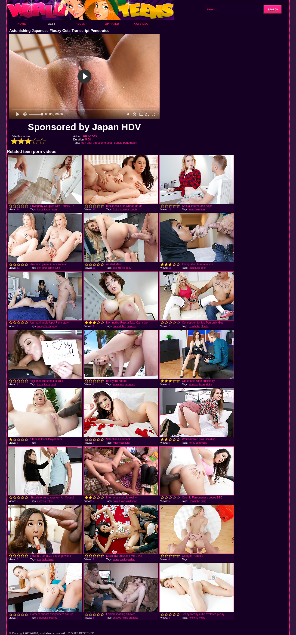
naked (131, 559)
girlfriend (132, 501)
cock (203, 267)
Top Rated (111, 23)
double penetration (125, 142)
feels (48, 326)
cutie (57, 267)
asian (110, 142)
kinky (209, 384)
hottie (45, 617)
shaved (117, 617)
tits (50, 501)
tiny (196, 617)
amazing (131, 326)
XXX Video (140, 23)
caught (41, 326)
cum (198, 442)
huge (197, 267)
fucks (47, 209)
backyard (130, 384)
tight (203, 501)
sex (203, 209)
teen (83, 142)
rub (122, 384)
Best (51, 23)
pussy (54, 209)
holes (202, 384)
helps (202, 617)
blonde (204, 326)
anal (89, 142)
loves (192, 209)
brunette (124, 209)
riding (125, 617)
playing (124, 559)
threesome (99, 142)
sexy (128, 267)
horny (40, 209)
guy (46, 501)
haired (116, 501)
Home (22, 23)
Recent (81, 23)
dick (39, 617)
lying (54, 326)
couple (133, 209)
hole (191, 617)
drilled (122, 326)
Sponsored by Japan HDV (84, 127)
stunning (193, 384)
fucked (121, 267)
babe (115, 326)
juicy (127, 442)
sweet (116, 384)
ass (115, 267)
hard (197, 209)
